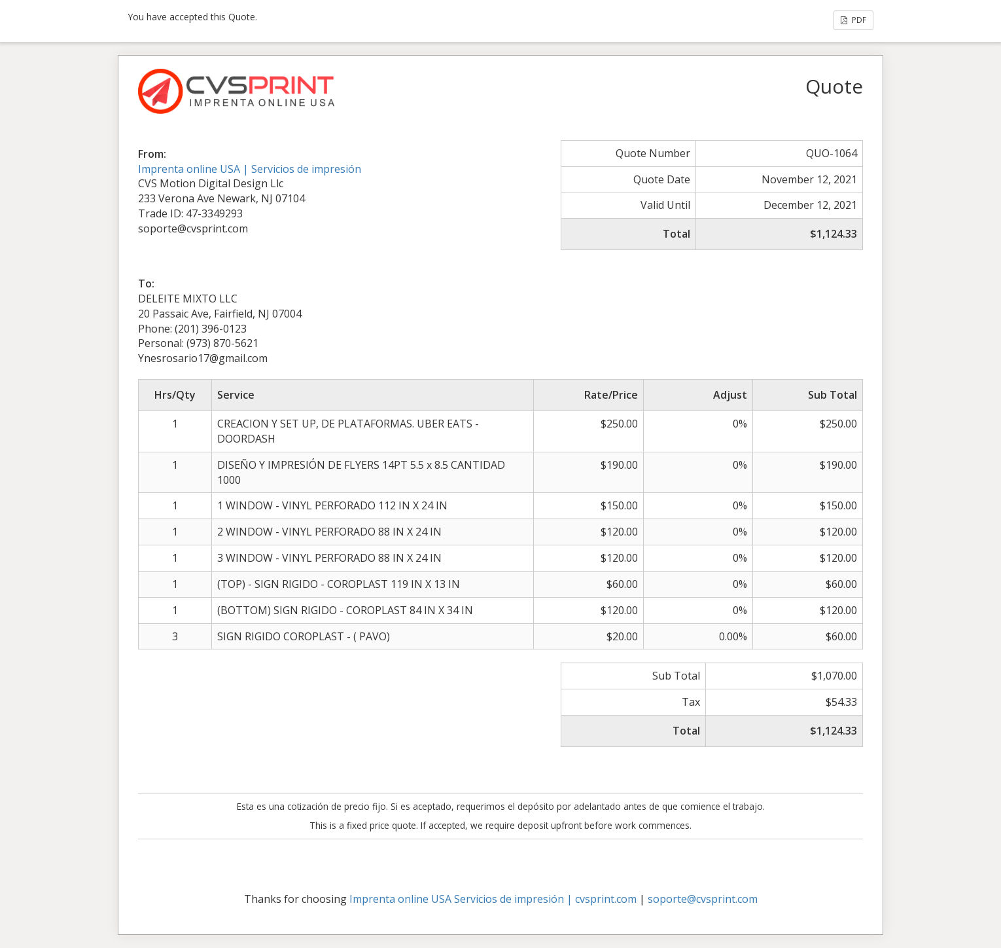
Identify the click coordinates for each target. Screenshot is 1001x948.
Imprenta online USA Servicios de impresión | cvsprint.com (493, 899)
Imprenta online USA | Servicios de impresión (249, 169)
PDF (853, 20)
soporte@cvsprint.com (703, 899)
